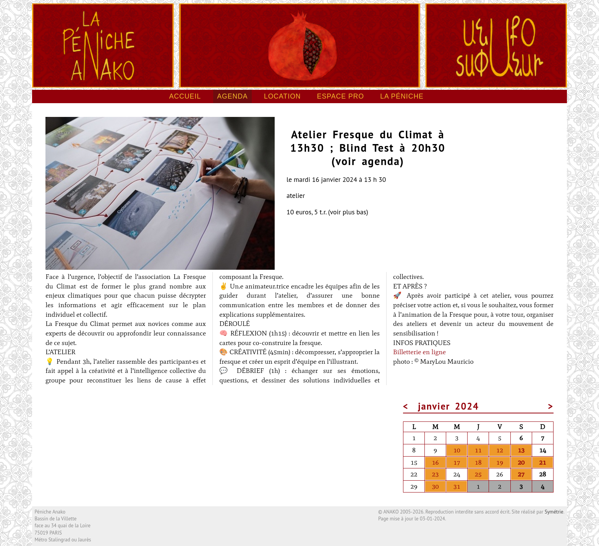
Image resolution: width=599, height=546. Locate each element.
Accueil (185, 96)
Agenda (232, 96)
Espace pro (340, 96)
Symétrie (554, 512)
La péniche (402, 96)
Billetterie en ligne (419, 352)
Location (282, 96)
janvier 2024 (448, 406)
